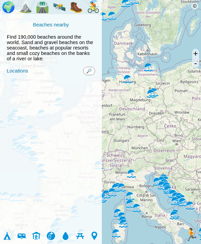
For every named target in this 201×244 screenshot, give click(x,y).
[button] (116, 233)
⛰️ (25, 7)
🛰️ (59, 7)
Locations (17, 71)
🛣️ (42, 7)
